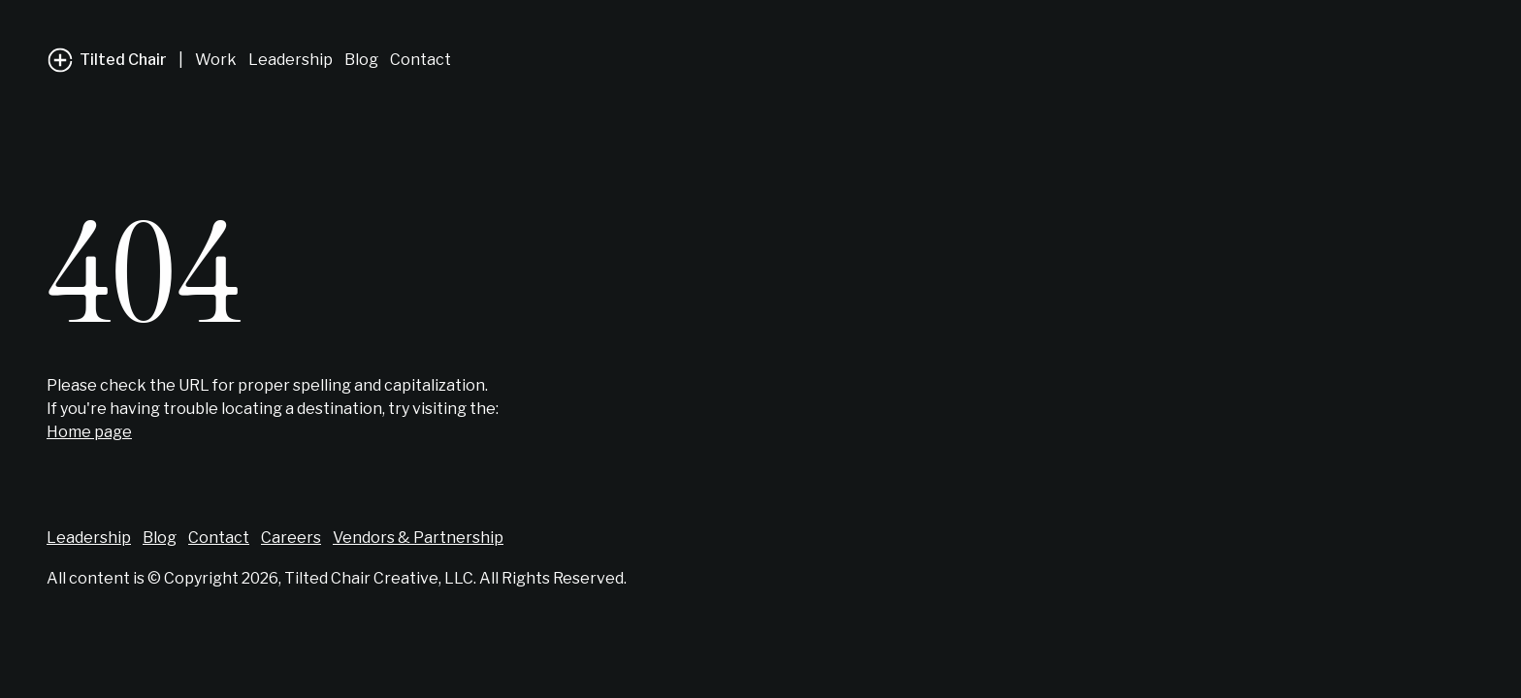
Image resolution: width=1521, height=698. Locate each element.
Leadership (290, 59)
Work (216, 59)
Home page (89, 432)
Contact (420, 59)
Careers (291, 537)
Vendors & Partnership (418, 537)
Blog (361, 59)
